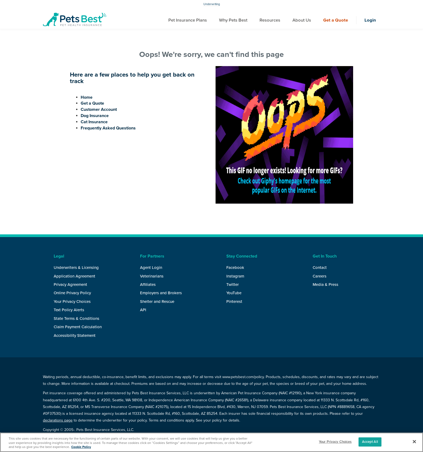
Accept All (370, 442)
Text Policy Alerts (69, 309)
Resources (270, 20)
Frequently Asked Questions (108, 128)
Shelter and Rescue (157, 301)
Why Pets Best (233, 20)
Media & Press (325, 284)
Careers (319, 276)
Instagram (235, 276)
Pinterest (234, 301)
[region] (211, 442)
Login (370, 20)
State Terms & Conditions (76, 318)
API (143, 309)
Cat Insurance (94, 122)
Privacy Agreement (70, 284)
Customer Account (99, 109)
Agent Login (151, 267)
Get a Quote (335, 20)
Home (87, 97)
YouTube (233, 292)
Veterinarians (151, 276)
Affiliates (148, 284)
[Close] (414, 442)
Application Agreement (74, 276)
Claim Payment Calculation (78, 326)
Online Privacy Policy (72, 292)
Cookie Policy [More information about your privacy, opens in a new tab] (81, 447)
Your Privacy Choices (72, 301)
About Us (301, 20)
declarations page (58, 420)
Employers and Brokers (161, 292)
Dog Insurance (95, 115)
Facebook (235, 267)
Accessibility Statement (74, 335)
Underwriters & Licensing (76, 267)
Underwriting (211, 4)
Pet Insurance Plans (187, 20)
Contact (320, 267)
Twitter (232, 284)
